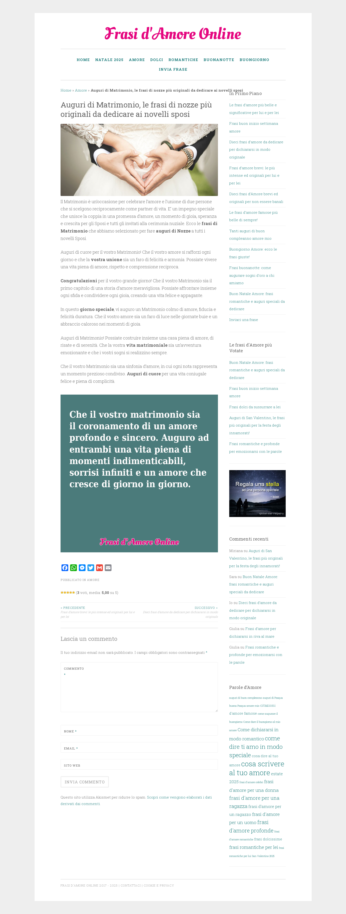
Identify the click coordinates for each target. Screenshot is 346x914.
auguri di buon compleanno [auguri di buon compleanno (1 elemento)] (245, 698)
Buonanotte (219, 59)
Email (71, 748)
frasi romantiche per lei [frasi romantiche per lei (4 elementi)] (253, 847)
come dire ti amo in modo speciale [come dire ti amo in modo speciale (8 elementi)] (256, 746)
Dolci (156, 59)
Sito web (72, 765)
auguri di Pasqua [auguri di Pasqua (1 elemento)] (273, 698)
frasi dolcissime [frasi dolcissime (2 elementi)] (268, 839)
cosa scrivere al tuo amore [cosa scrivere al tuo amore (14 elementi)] (256, 768)
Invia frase (173, 69)
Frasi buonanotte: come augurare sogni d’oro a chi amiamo (251, 275)
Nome (70, 731)
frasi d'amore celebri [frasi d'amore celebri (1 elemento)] (251, 782)
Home (83, 59)
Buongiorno (254, 59)
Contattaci (131, 885)
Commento (74, 672)
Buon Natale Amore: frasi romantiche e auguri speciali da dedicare (257, 301)
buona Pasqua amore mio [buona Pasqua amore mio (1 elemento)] (244, 705)
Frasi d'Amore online (80, 885)
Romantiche (183, 59)
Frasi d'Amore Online (173, 34)
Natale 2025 (109, 59)
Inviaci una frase (243, 319)
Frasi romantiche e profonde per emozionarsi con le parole (255, 655)
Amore (137, 59)
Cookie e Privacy (159, 885)
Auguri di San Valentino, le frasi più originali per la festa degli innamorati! (257, 425)
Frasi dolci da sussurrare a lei (255, 406)
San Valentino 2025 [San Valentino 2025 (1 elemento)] (263, 856)
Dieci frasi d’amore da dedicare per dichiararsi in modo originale (178, 611)
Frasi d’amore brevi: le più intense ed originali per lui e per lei (100, 611)
